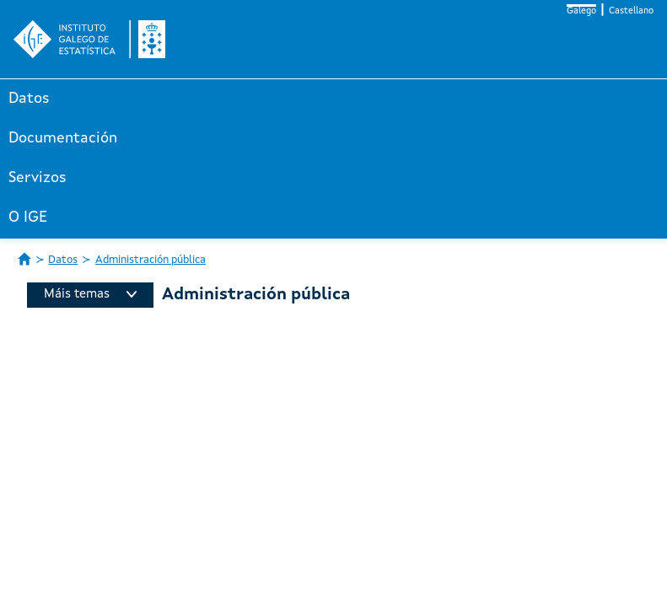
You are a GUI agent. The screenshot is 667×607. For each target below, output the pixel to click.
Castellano (631, 11)
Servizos (37, 177)
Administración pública (150, 260)
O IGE (27, 217)
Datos (29, 98)
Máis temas (90, 294)
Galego (581, 11)
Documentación (62, 138)
